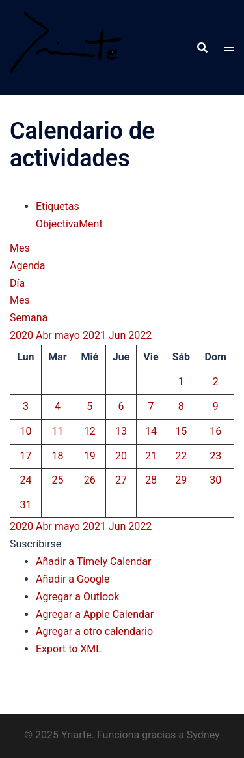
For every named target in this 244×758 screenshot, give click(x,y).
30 (215, 480)
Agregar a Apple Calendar (95, 614)
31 (25, 505)
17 (25, 456)
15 (181, 431)
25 (57, 480)
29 (181, 480)
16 (215, 431)
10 (25, 431)
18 (57, 456)
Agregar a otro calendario (94, 631)
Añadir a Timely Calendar (94, 561)
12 (90, 431)
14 (151, 431)
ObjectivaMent (69, 224)
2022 (140, 335)
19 (90, 456)
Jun (118, 335)
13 (121, 431)
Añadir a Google (72, 579)
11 (57, 431)
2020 (23, 335)
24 (25, 480)
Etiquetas (57, 206)
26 (90, 480)
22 (181, 456)
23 (215, 456)
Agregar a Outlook (77, 596)
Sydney (203, 735)
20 (121, 456)
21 (151, 456)
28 (151, 480)
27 (121, 480)
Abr (45, 335)
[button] (35, 544)
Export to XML (69, 649)
